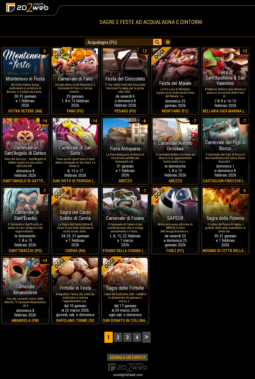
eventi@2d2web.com (127, 375)
